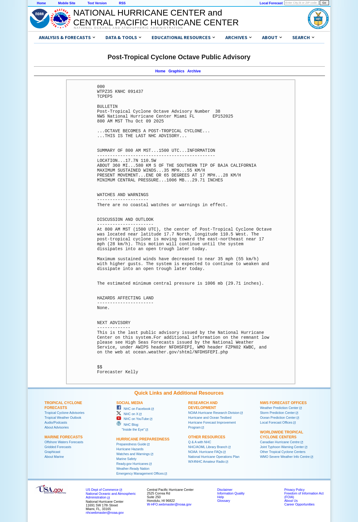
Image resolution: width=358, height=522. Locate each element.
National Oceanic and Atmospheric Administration (128, 27)
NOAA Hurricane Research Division (214, 412)
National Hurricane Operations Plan (214, 456)
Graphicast (53, 452)
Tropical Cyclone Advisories (65, 412)
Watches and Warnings (133, 454)
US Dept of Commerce (102, 489)
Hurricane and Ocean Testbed (209, 417)
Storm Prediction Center (277, 412)
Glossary (223, 500)
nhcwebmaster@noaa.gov (105, 512)
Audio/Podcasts (56, 422)
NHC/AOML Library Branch (207, 447)
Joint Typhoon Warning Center (282, 447)
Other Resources (206, 437)
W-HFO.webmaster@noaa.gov (169, 504)
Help (220, 497)
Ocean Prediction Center (278, 417)
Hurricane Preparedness (143, 439)
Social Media (129, 403)
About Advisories (57, 427)
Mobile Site (66, 3)
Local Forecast (271, 3)
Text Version (97, 3)
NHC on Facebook (133, 409)
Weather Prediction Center (279, 408)
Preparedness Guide (131, 444)
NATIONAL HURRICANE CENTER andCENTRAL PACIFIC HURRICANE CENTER (156, 17)
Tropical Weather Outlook (63, 417)
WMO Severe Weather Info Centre (285, 456)
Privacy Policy (294, 489)
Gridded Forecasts (58, 447)
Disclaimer (225, 489)
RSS (122, 3)
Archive (194, 71)
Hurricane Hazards (130, 449)
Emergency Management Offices (140, 473)
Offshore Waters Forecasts (64, 442)
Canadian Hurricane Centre (280, 442)
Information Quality (231, 493)
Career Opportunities (299, 504)
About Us (291, 500)
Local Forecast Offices (276, 422)
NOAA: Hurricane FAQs (205, 452)
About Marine (54, 456)
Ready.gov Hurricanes (132, 463)
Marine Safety (126, 459)
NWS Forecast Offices (283, 403)
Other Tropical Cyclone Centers (283, 452)
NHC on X (127, 414)
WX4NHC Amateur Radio (206, 461)
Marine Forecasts (64, 437)
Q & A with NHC (199, 442)
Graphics (176, 71)
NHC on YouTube (132, 419)
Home (41, 3)
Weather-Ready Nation (132, 468)
